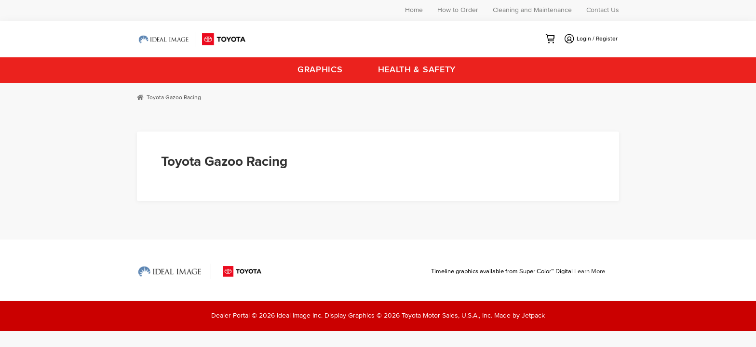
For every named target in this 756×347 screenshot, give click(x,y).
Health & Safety (417, 69)
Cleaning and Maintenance (532, 10)
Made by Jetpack (519, 315)
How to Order (457, 10)
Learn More (589, 271)
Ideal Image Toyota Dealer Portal (192, 39)
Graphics (320, 69)
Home (414, 10)
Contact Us (602, 10)
